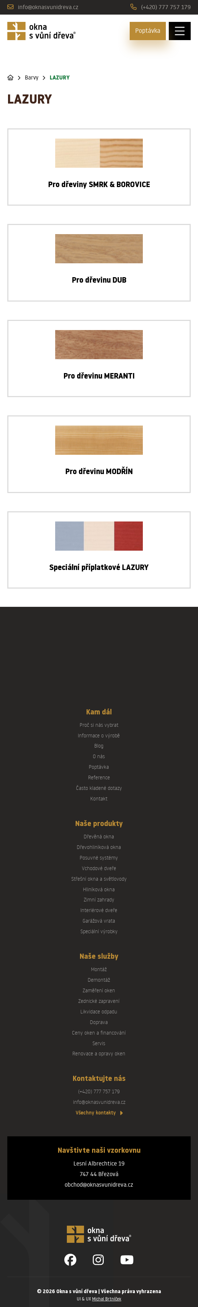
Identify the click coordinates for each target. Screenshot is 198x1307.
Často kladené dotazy (99, 788)
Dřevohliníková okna (99, 847)
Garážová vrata (99, 921)
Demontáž (99, 980)
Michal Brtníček (106, 1299)
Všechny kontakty (99, 1112)
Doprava (99, 1022)
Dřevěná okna (99, 836)
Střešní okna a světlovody (99, 879)
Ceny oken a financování (99, 1032)
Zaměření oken (99, 990)
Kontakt (98, 798)
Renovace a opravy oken (98, 1053)
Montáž (99, 969)
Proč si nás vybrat (99, 725)
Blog (98, 745)
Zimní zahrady (99, 899)
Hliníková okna (99, 889)
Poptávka (147, 31)
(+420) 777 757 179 (166, 7)
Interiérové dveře (98, 910)
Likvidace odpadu (98, 1011)
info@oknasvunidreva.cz (48, 7)
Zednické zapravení (98, 1001)
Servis (98, 1043)
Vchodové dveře (99, 868)
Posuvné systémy (99, 857)
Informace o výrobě (99, 735)
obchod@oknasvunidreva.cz (99, 1184)
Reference (99, 777)
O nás (99, 756)
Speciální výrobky (99, 931)
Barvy (31, 77)
